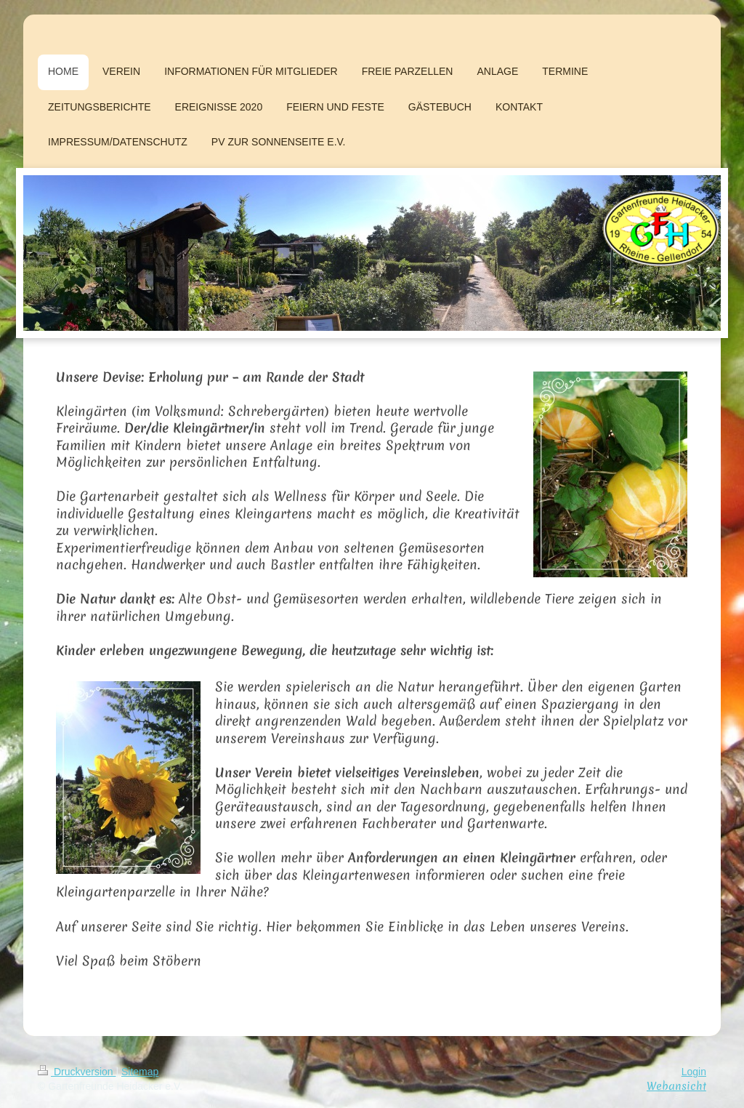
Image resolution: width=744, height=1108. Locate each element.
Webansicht (676, 1086)
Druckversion (77, 1071)
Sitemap (139, 1071)
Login (694, 1071)
